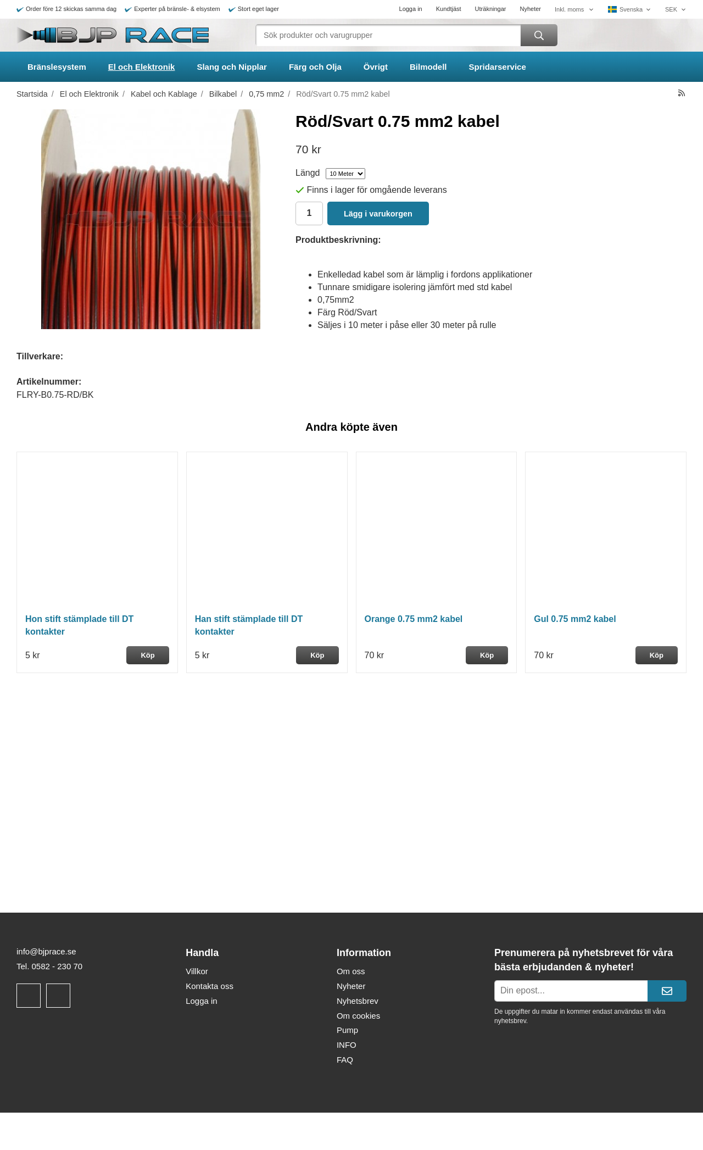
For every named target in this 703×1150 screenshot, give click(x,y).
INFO (346, 1044)
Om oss (351, 971)
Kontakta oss (209, 986)
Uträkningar (490, 8)
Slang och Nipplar (232, 66)
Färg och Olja (315, 66)
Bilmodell (428, 66)
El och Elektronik (141, 66)
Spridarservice (497, 66)
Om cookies (358, 1015)
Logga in (410, 8)
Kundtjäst (448, 8)
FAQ (345, 1059)
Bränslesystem (56, 66)
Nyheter (530, 8)
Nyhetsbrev (357, 1000)
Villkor (197, 971)
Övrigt (376, 66)
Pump (347, 1030)
